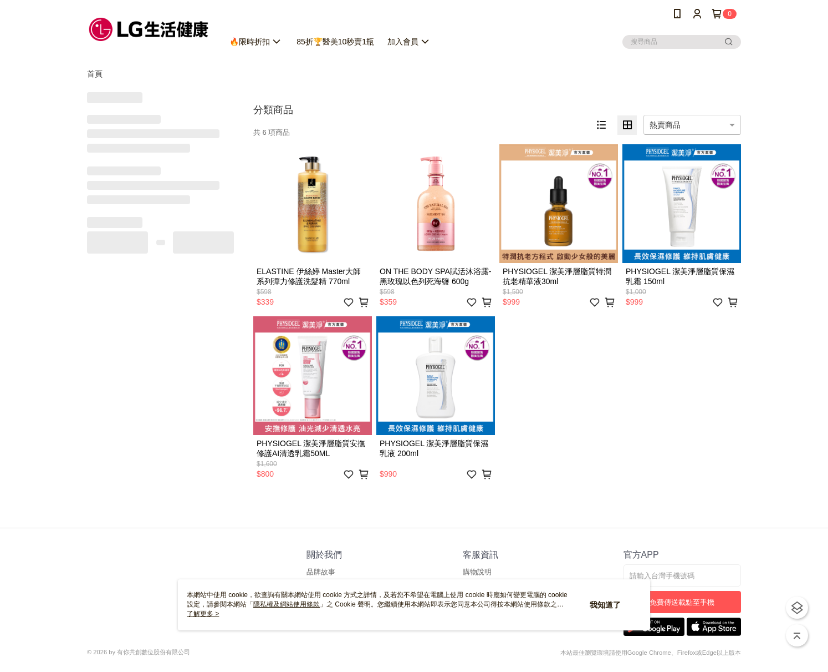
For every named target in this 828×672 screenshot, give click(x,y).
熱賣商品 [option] (665, 124)
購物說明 (477, 572)
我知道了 (605, 604)
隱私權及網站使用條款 (286, 604)
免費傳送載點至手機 (682, 602)
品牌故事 (320, 572)
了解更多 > (203, 614)
